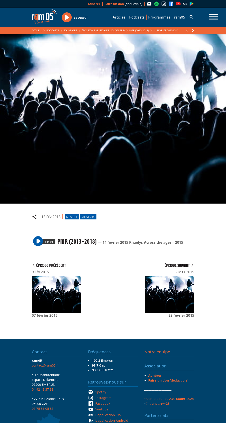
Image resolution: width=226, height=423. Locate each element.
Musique (71, 217)
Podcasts (136, 17)
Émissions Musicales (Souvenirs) (103, 30)
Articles (119, 17)
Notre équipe (157, 352)
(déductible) (123, 4)
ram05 (179, 17)
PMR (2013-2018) (139, 30)
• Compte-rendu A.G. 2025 (169, 398)
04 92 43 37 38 (42, 389)
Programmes (159, 17)
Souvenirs (70, 30)
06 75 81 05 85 (42, 408)
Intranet (157, 403)
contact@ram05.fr (45, 365)
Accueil (37, 30)
